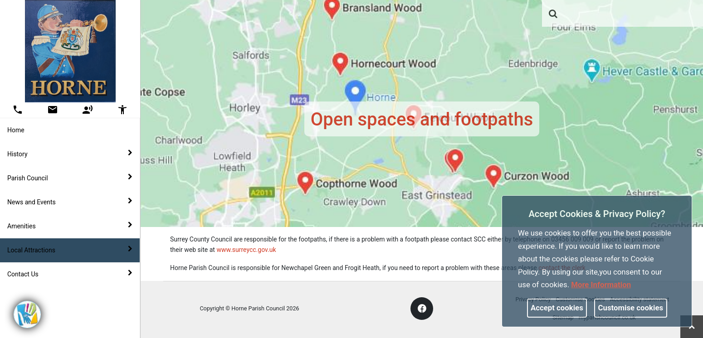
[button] (554, 14)
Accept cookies (557, 307)
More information (601, 284)
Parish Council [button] (69, 178)
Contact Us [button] (69, 274)
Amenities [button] (69, 226)
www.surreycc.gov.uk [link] (246, 249)
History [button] (69, 154)
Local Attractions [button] (69, 250)
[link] (553, 13)
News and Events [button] (69, 202)
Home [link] (15, 130)
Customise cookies (631, 307)
